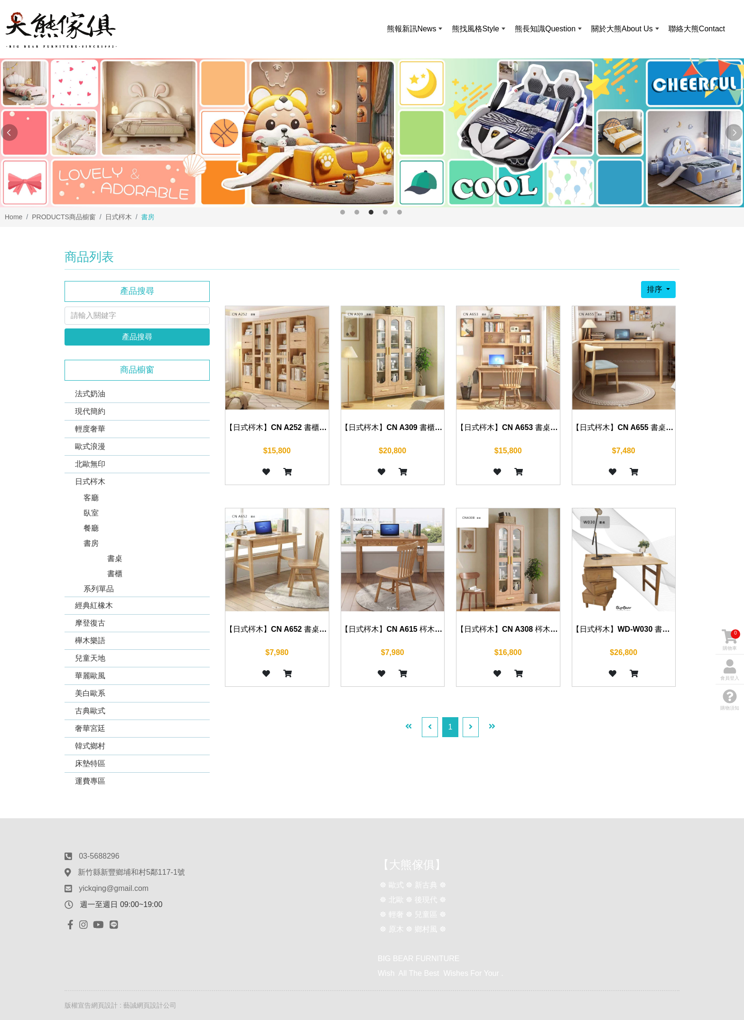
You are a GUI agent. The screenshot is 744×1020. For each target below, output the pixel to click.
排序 (655, 289)
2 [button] (356, 212)
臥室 (91, 513)
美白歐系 (90, 693)
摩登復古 (90, 623)
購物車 (731, 640)
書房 (91, 543)
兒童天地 (90, 658)
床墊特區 (90, 763)
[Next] (471, 727)
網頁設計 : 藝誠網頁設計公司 (134, 1005)
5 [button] (399, 212)
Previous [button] (9, 132)
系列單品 (99, 589)
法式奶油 (90, 394)
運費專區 (90, 781)
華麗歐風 (90, 676)
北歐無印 (90, 464)
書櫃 (114, 574)
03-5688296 (99, 856)
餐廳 (91, 528)
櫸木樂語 (90, 640)
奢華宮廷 (90, 728)
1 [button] (342, 212)
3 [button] (371, 212)
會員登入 (729, 670)
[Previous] (430, 727)
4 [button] (385, 212)
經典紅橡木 (94, 605)
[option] (372, 132)
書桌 (114, 558)
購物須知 (729, 700)
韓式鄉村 (90, 746)
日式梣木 (90, 481)
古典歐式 (90, 711)
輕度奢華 (90, 429)
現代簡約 (90, 411)
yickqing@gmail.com (114, 888)
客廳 (91, 498)
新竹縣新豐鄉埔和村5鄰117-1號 (131, 872)
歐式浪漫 (90, 446)
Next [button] (734, 132)
